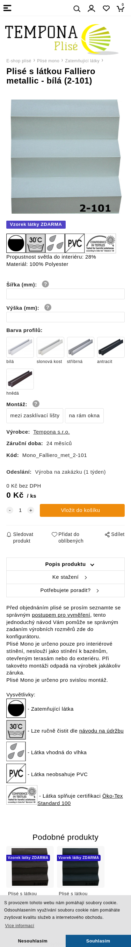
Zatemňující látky (82, 60)
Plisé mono (48, 60)
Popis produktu (65, 564)
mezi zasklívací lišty (34, 415)
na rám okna (84, 415)
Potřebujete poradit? (66, 590)
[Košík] (122, 8)
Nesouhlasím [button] (33, 941)
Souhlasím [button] (98, 941)
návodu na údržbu (101, 731)
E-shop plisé (18, 60)
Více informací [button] (19, 925)
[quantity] (20, 510)
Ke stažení (65, 577)
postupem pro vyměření (61, 615)
